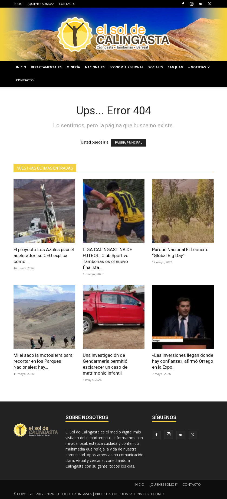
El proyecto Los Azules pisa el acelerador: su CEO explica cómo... (44, 255)
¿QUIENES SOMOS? (41, 4)
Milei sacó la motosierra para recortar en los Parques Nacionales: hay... (43, 361)
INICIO (18, 4)
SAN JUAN (175, 67)
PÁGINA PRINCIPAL (128, 142)
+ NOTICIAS (199, 67)
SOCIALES (155, 67)
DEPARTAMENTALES (46, 67)
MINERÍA (73, 67)
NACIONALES (95, 67)
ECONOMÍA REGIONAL (126, 67)
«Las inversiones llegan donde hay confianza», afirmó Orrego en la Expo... (182, 361)
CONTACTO (67, 4)
